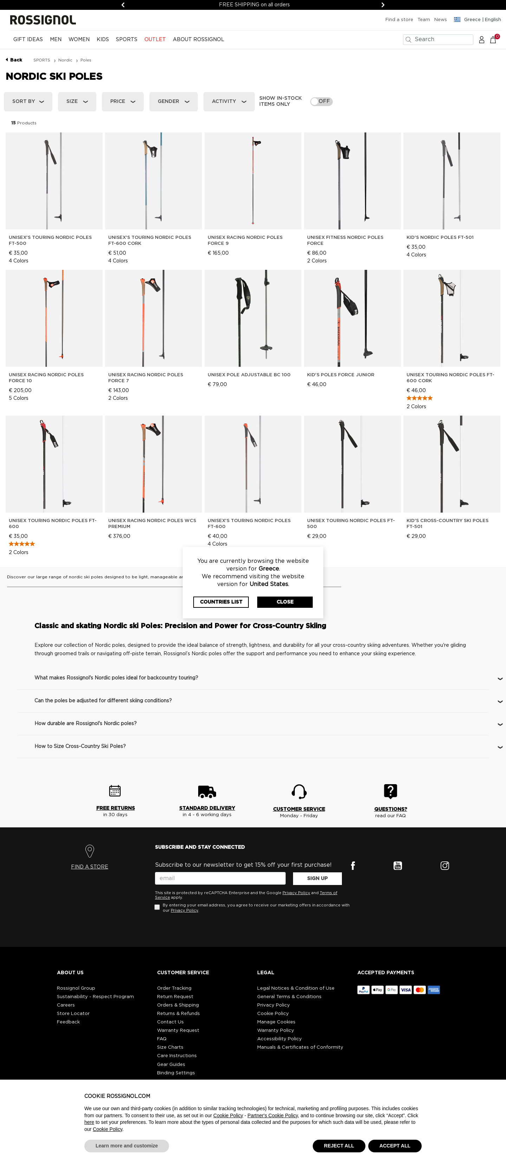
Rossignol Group (76, 988)
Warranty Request (178, 1030)
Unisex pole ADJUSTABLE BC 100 (249, 375)
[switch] (321, 101)
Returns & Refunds (178, 1013)
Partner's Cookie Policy (272, 1115)
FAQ (162, 1039)
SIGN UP (317, 878)
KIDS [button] (103, 39)
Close (285, 602)
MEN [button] (55, 39)
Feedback (68, 1022)
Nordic (65, 60)
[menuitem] (28, 42)
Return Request (175, 997)
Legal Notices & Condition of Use (296, 988)
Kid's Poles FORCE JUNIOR (340, 375)
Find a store (399, 20)
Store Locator (73, 1013)
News (440, 20)
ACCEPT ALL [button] (394, 1145)
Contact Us (170, 1022)
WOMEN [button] (79, 39)
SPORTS (42, 60)
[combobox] (438, 39)
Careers (66, 1005)
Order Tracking (174, 988)
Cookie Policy (273, 1013)
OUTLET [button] (155, 39)
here (89, 1122)
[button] (482, 39)
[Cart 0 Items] (497, 39)
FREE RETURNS (115, 808)
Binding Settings (176, 1073)
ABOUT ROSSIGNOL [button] (198, 39)
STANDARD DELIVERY (207, 808)
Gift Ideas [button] (28, 39)
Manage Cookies (276, 1022)
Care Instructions (177, 1056)
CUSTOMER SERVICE (299, 809)
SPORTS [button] (126, 39)
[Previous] (123, 5)
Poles (85, 60)
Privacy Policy (296, 893)
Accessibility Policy (279, 1039)
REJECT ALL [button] (339, 1145)
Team (423, 20)
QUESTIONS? (390, 809)
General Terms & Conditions (289, 997)
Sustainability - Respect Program (95, 997)
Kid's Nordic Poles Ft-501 (440, 237)
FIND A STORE (89, 867)
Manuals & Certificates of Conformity (300, 1047)
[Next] (383, 5)
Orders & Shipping (178, 1005)
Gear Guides (171, 1064)
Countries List (221, 602)
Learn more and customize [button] (127, 1145)
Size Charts (170, 1047)
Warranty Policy (275, 1030)
